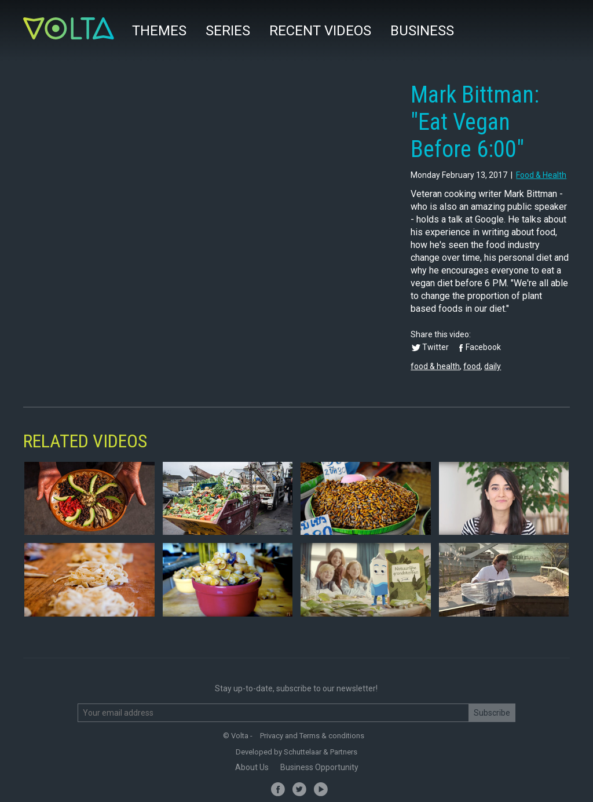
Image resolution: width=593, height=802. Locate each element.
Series (228, 31)
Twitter (435, 347)
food (472, 366)
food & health (541, 175)
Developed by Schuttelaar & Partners (296, 752)
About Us (252, 767)
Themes (159, 31)
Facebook (483, 347)
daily (492, 366)
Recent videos (320, 31)
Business (422, 31)
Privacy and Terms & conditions (312, 735)
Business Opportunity (319, 767)
